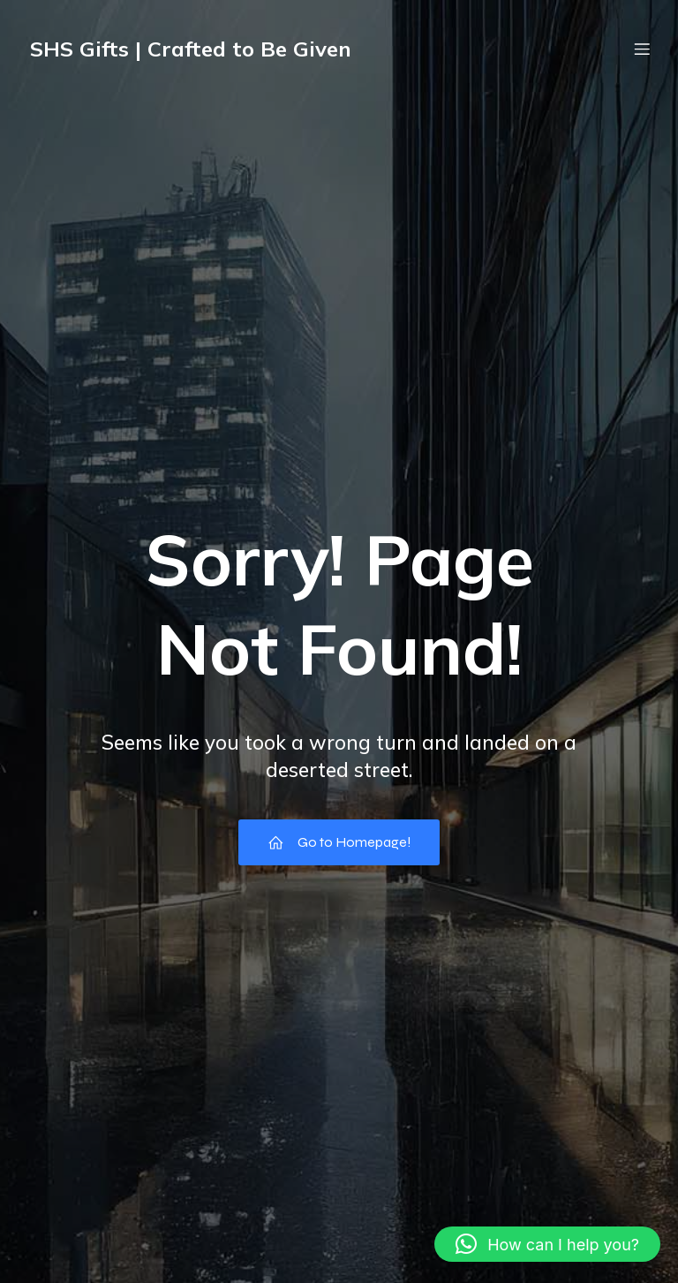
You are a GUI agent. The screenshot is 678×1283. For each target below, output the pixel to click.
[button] (547, 1244)
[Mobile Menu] (642, 49)
